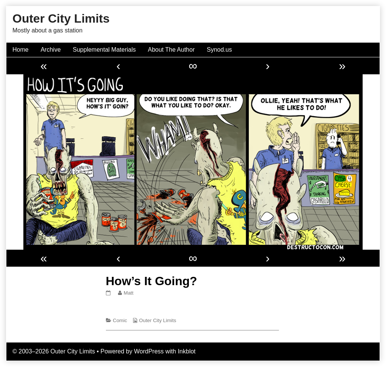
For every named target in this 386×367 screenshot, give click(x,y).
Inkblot (187, 351)
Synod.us (219, 49)
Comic (120, 320)
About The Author (171, 49)
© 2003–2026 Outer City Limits (53, 351)
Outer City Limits (157, 320)
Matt (128, 293)
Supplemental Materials (104, 49)
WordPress (149, 351)
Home (20, 49)
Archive (51, 49)
